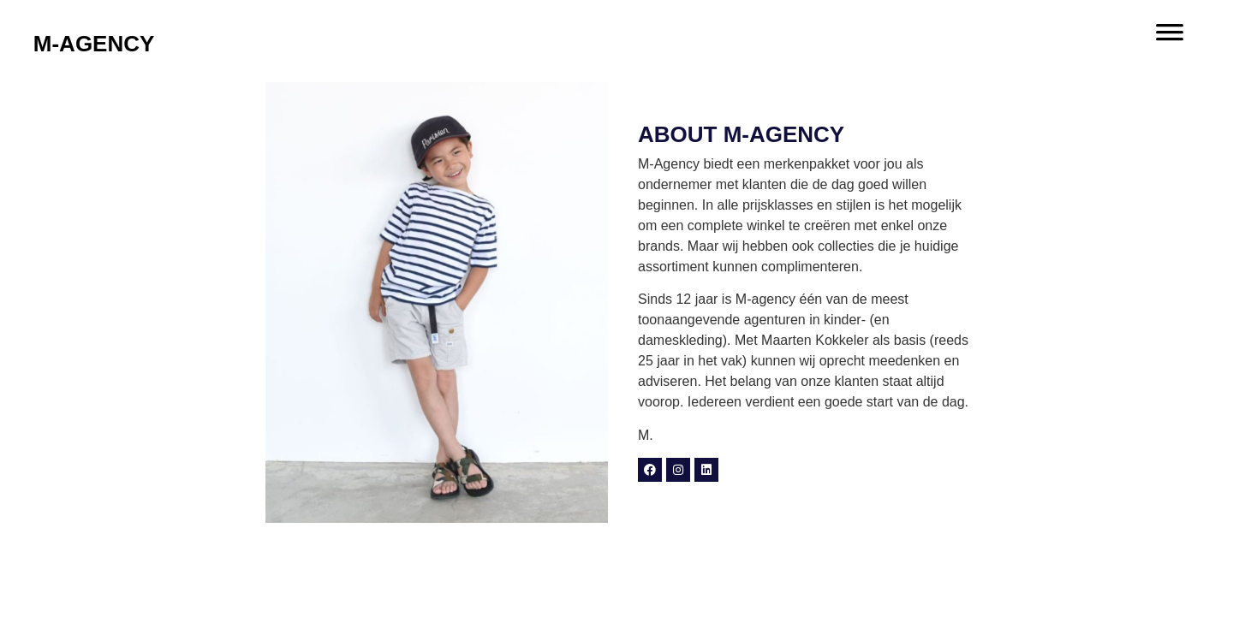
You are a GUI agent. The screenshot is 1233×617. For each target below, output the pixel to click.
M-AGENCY (94, 43)
